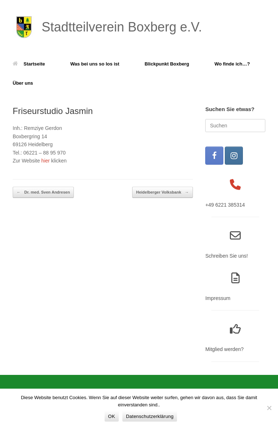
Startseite (29, 64)
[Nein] (269, 407)
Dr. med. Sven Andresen (43, 192)
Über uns (23, 83)
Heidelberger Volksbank (162, 192)
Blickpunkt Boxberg (167, 64)
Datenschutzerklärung (149, 416)
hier (45, 161)
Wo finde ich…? (232, 64)
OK (111, 416)
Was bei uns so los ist (94, 64)
